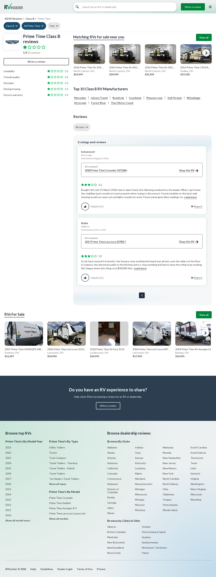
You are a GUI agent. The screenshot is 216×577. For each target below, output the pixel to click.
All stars (80, 127)
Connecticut (114, 478)
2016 (8, 483)
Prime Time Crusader (61, 497)
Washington (197, 483)
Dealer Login (65, 569)
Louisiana (140, 468)
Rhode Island (170, 510)
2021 (8, 457)
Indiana (139, 447)
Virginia (194, 478)
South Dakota (198, 452)
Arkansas (112, 463)
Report (198, 206)
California (112, 468)
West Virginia (198, 489)
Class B (10, 25)
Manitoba (112, 537)
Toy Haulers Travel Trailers (64, 478)
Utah (193, 468)
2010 (8, 515)
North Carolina (171, 478)
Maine (138, 473)
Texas (193, 463)
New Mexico (170, 468)
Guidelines (46, 569)
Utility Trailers (57, 447)
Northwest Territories (154, 547)
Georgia (111, 502)
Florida (111, 497)
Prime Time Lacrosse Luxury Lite (67, 513)
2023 (8, 447)
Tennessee (196, 457)
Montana (140, 510)
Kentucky (140, 463)
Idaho (110, 507)
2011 (8, 510)
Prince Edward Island (153, 531)
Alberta (111, 526)
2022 (8, 452)
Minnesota (141, 494)
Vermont (195, 473)
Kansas (139, 457)
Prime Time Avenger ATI (63, 508)
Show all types (57, 483)
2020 (8, 463)
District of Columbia (113, 491)
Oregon (167, 499)
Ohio (165, 489)
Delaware (112, 483)
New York (168, 473)
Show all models (58, 518)
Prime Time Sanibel (60, 503)
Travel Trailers (57, 473)
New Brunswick (116, 542)
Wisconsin (196, 494)
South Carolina (198, 447)
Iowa (138, 452)
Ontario (146, 526)
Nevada (167, 452)
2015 (8, 489)
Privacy (101, 569)
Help (33, 569)
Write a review (193, 6)
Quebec (146, 537)
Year (52, 25)
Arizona (111, 457)
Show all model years (17, 520)
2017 (8, 478)
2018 (8, 473)
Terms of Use (85, 569)
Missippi (139, 499)
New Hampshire (172, 457)
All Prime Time (32, 25)
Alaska (111, 452)
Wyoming (195, 499)
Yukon (145, 552)
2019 (8, 468)
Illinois (110, 513)
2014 (8, 494)
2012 (8, 504)
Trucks (53, 452)
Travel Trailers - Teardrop (63, 463)
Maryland (140, 478)
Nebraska (168, 447)
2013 (8, 499)
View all (204, 37)
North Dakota (170, 483)
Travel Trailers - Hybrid (62, 468)
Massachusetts (143, 483)
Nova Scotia (114, 552)
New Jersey (169, 463)
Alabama (112, 447)
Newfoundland (115, 547)
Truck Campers (57, 457)
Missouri (140, 504)
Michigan (140, 489)
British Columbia (116, 531)
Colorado (112, 473)
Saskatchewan (150, 542)
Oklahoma (168, 494)
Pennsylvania (170, 504)
